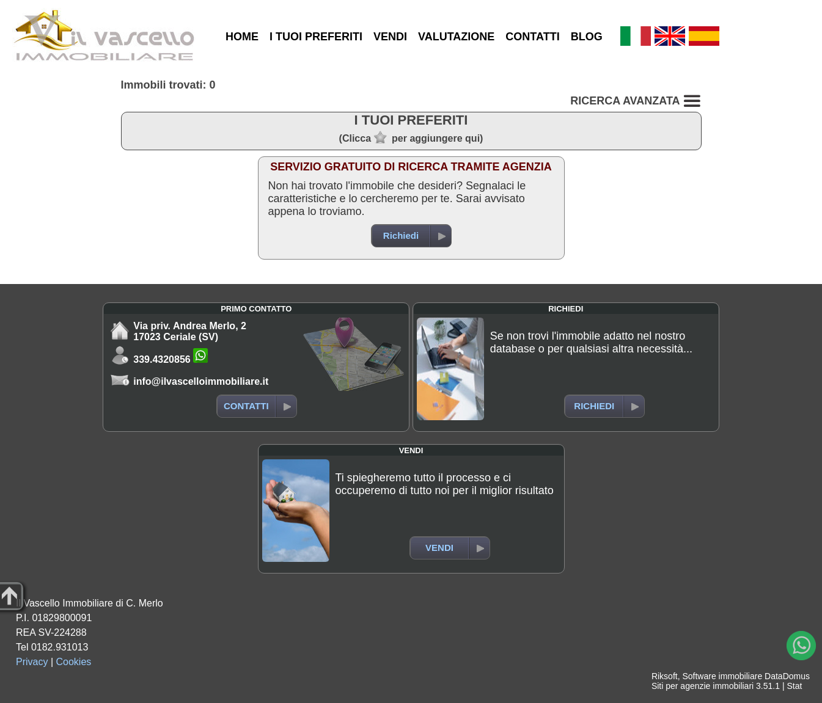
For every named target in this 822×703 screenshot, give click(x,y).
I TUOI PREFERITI (316, 37)
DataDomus (787, 676)
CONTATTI (532, 37)
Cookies (74, 662)
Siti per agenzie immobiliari (702, 686)
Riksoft (664, 676)
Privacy (32, 662)
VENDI (390, 37)
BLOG (587, 37)
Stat (794, 686)
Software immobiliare (722, 676)
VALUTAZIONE (456, 37)
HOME (242, 37)
